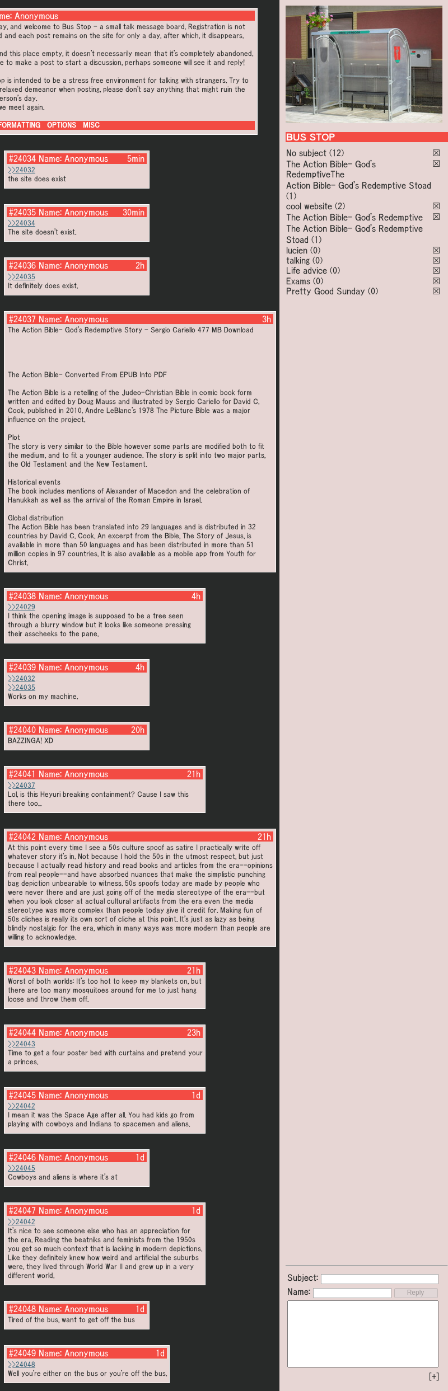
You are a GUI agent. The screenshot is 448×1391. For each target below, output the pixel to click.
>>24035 (21, 276)
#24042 (22, 836)
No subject (307, 152)
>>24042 (21, 1106)
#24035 (22, 212)
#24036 (22, 265)
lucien (296, 250)
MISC (91, 125)
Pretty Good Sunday (325, 290)
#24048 (22, 1308)
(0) (315, 250)
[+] (434, 1376)
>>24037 (21, 785)
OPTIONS (61, 125)
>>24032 (21, 169)
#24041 (22, 773)
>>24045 (21, 1168)
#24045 (22, 1095)
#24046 (22, 1157)
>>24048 (21, 1364)
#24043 (22, 970)
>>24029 (21, 606)
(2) (340, 205)
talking (298, 260)
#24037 (22, 318)
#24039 (22, 666)
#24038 (22, 595)
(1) (291, 195)
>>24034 (21, 223)
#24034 (22, 158)
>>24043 (21, 1043)
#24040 (22, 729)
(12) (336, 152)
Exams (298, 280)
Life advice (306, 270)
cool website (309, 205)
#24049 (22, 1352)
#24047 (22, 1210)
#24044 (22, 1032)
